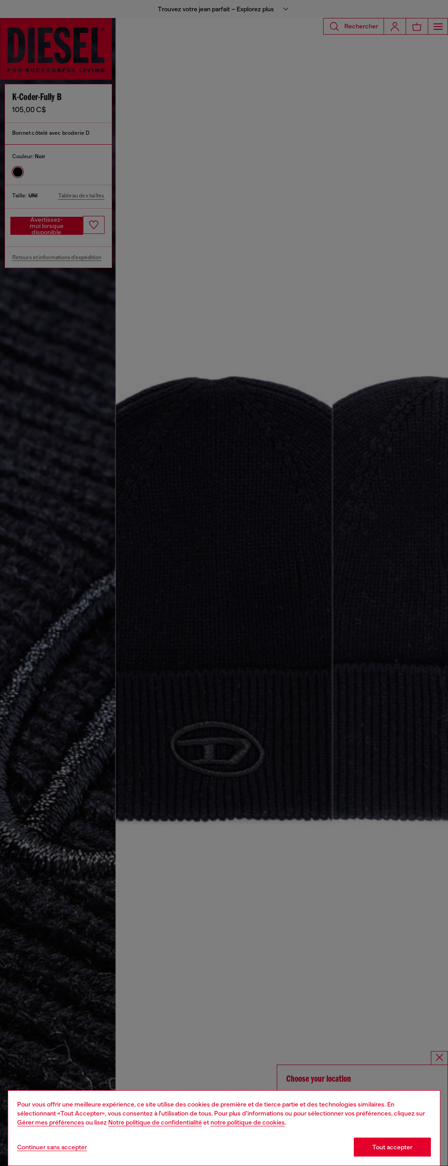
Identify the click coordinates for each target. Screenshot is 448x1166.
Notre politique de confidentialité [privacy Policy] (155, 1122)
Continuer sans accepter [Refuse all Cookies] (52, 1147)
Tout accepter (392, 1147)
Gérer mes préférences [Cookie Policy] (50, 1122)
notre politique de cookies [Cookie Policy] (247, 1122)
